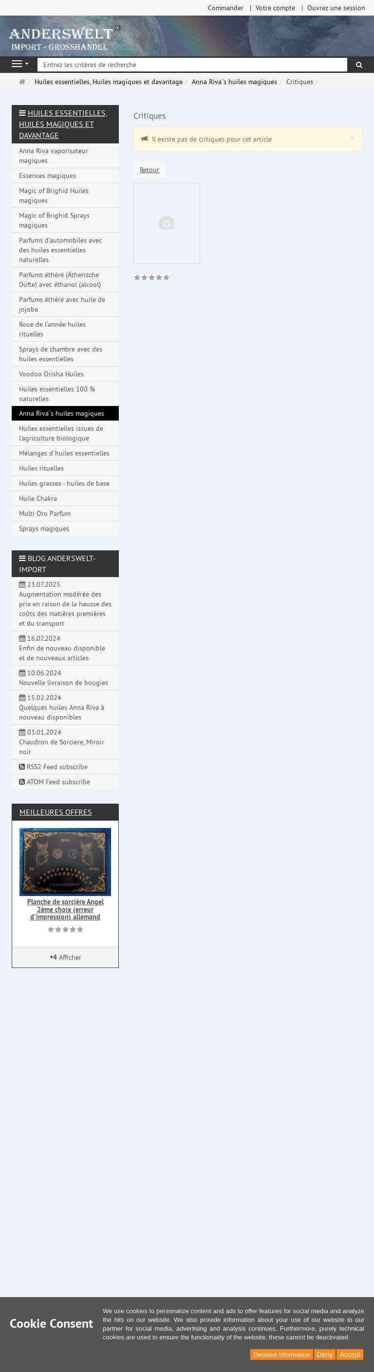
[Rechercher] (359, 64)
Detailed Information (281, 1354)
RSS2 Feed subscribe (53, 766)
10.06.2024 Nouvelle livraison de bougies (63, 677)
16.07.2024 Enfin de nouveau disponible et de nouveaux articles (62, 648)
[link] (151, 278)
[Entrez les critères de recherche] (192, 64)
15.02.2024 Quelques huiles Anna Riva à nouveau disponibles (61, 707)
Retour (149, 169)
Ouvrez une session (336, 7)
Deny (325, 1354)
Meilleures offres (55, 812)
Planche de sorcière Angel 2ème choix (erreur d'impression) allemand (65, 909)
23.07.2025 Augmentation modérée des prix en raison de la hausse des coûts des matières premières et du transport (65, 604)
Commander (225, 7)
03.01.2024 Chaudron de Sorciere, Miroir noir (61, 742)
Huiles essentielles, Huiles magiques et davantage (63, 124)
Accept (349, 1354)
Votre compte (275, 7)
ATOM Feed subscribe (54, 781)
